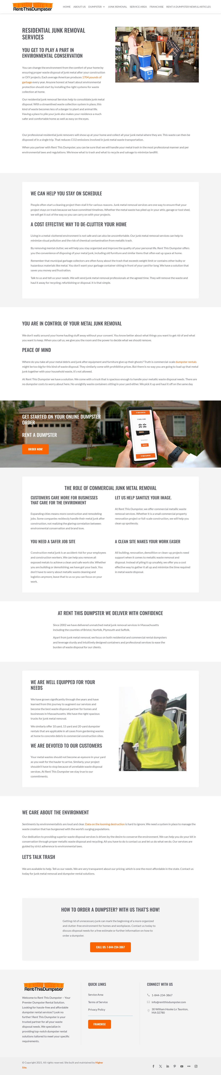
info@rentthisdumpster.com (169, 1002)
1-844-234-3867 (162, 995)
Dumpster (95, 6)
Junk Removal (117, 6)
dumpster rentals (186, 361)
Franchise (157, 6)
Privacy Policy (96, 1009)
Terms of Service (98, 1002)
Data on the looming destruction (105, 824)
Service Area (138, 6)
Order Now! (35, 449)
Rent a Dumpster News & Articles (188, 6)
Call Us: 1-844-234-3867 (110, 947)
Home (67, 6)
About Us (79, 6)
